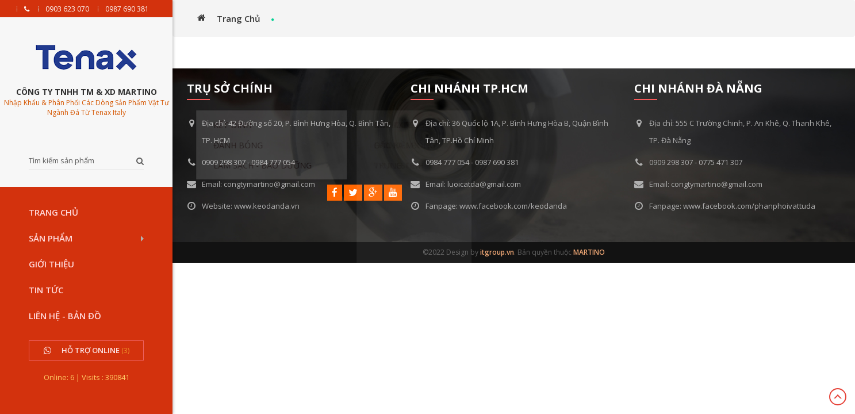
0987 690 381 (127, 9)
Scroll (837, 396)
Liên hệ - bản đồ (65, 315)
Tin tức (46, 290)
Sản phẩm (50, 238)
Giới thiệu (51, 264)
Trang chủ (53, 212)
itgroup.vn (497, 252)
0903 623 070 (67, 9)
